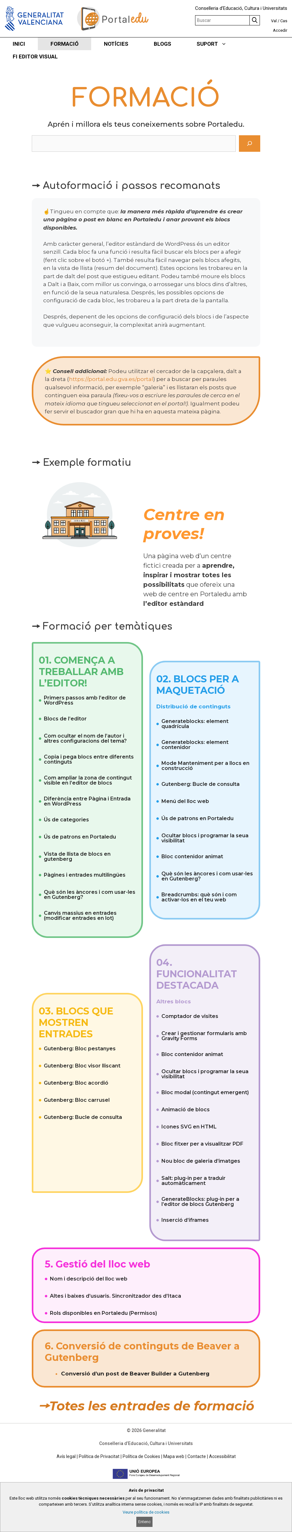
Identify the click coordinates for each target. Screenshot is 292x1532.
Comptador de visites (189, 1016)
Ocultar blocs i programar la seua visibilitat (204, 838)
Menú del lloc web (185, 801)
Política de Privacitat (99, 1456)
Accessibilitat (222, 1456)
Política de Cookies (141, 1456)
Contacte (196, 1456)
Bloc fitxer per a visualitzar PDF (202, 1144)
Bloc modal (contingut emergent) (205, 1092)
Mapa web (173, 1456)
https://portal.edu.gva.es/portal (111, 379)
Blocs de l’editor (65, 719)
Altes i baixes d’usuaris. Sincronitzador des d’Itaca (115, 1296)
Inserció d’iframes (185, 1220)
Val (274, 20)
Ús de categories (66, 820)
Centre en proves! (184, 524)
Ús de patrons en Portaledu (80, 837)
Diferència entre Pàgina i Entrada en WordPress (87, 801)
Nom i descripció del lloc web (88, 1279)
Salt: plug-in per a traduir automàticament (193, 1180)
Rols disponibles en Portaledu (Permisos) (103, 1313)
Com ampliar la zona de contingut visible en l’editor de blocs (88, 780)
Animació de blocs (185, 1110)
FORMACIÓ (64, 44)
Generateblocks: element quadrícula (194, 723)
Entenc (144, 1521)
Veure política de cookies (146, 1512)
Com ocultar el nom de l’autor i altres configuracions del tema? (85, 738)
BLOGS (162, 44)
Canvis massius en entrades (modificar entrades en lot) (80, 915)
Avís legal (66, 1456)
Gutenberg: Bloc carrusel (77, 1100)
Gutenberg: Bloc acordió (76, 1083)
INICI (19, 44)
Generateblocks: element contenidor (194, 744)
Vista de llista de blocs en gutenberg (77, 856)
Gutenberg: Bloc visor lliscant (82, 1066)
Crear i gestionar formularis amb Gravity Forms (204, 1035)
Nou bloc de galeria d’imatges (200, 1161)
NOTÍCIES (116, 44)
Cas (283, 20)
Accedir (280, 30)
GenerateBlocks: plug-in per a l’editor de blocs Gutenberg (200, 1201)
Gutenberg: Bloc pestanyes (80, 1049)
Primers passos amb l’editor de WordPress (85, 700)
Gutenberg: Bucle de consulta (200, 784)
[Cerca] (249, 143)
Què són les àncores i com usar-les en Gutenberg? (89, 894)
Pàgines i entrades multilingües (85, 875)
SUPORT (218, 43)
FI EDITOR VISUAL (35, 56)
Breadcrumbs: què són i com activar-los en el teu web (199, 897)
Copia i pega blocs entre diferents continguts (89, 759)
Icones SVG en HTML (189, 1127)
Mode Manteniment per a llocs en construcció (205, 765)
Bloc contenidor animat (192, 856)
